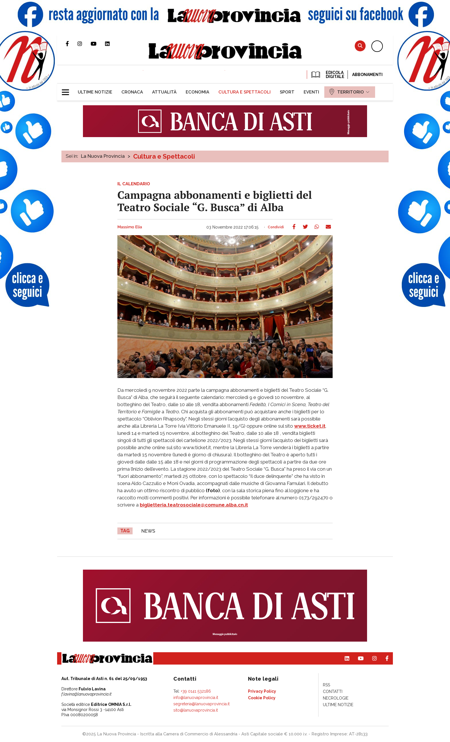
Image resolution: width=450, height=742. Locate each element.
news (148, 531)
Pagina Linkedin (111, 43)
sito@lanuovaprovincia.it (195, 710)
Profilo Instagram (84, 43)
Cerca (360, 45)
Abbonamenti (367, 74)
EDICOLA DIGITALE (327, 74)
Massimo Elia (129, 227)
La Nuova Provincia (103, 156)
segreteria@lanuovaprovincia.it (201, 704)
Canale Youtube (98, 43)
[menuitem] (95, 92)
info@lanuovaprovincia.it (195, 697)
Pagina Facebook (71, 43)
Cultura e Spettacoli (164, 156)
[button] (67, 89)
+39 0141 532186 (196, 691)
